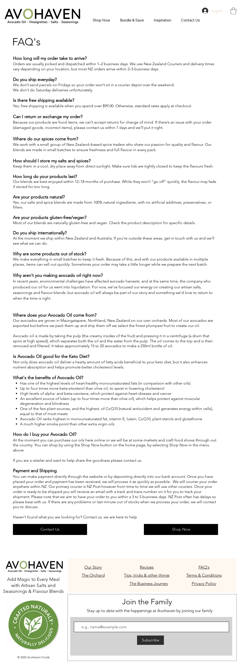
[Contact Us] (50, 529)
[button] (233, 10)
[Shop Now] (181, 529)
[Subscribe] (150, 640)
